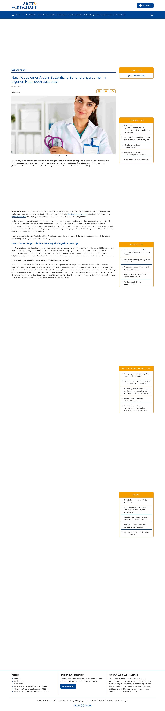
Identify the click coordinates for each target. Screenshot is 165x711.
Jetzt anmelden (68, 686)
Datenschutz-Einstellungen (117, 700)
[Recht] (40, 15)
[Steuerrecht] (49, 15)
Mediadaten (18, 681)
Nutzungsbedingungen (76, 700)
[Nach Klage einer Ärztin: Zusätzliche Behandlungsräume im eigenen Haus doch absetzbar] (90, 15)
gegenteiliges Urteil (18, 217)
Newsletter (18, 684)
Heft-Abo (102, 700)
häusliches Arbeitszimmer (77, 214)
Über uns (17, 678)
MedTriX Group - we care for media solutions (31, 691)
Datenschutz (92, 700)
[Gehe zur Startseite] (31, 15)
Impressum (61, 700)
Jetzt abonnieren (135, 75)
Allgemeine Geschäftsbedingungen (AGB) (30, 689)
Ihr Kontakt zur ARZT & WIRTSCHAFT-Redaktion (32, 686)
